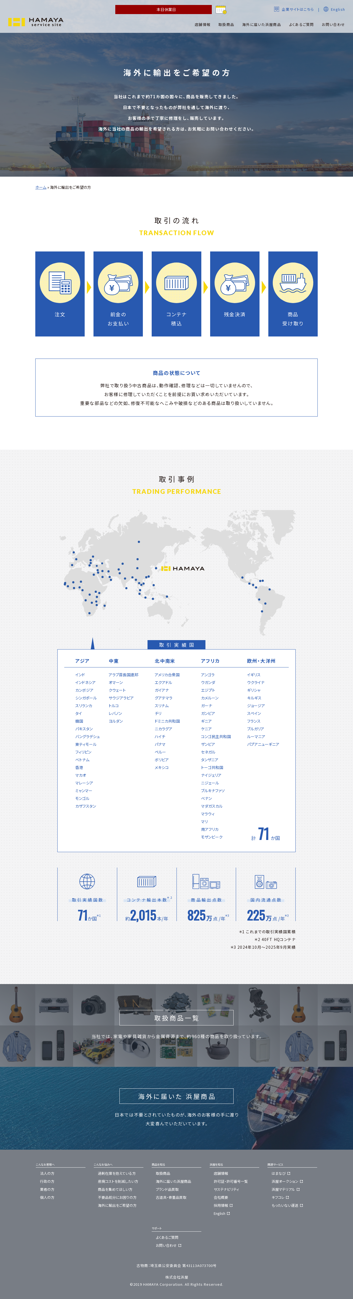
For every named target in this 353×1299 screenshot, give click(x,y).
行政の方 (47, 1181)
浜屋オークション (288, 1181)
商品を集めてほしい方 (115, 1189)
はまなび (282, 1173)
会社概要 (221, 1197)
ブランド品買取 (167, 1189)
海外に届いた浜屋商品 (173, 1181)
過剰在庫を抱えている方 (117, 1173)
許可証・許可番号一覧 (231, 1181)
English (334, 9)
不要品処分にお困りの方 (117, 1197)
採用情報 (224, 1205)
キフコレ (281, 1197)
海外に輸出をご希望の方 (117, 1205)
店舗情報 (221, 1173)
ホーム (40, 187)
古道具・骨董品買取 (171, 1197)
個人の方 (47, 1197)
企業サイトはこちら (294, 9)
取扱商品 (163, 1173)
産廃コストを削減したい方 (118, 1181)
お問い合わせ (169, 1245)
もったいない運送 (288, 1205)
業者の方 (47, 1189)
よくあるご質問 (167, 1237)
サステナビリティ (226, 1189)
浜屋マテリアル (286, 1189)
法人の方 (47, 1173)
